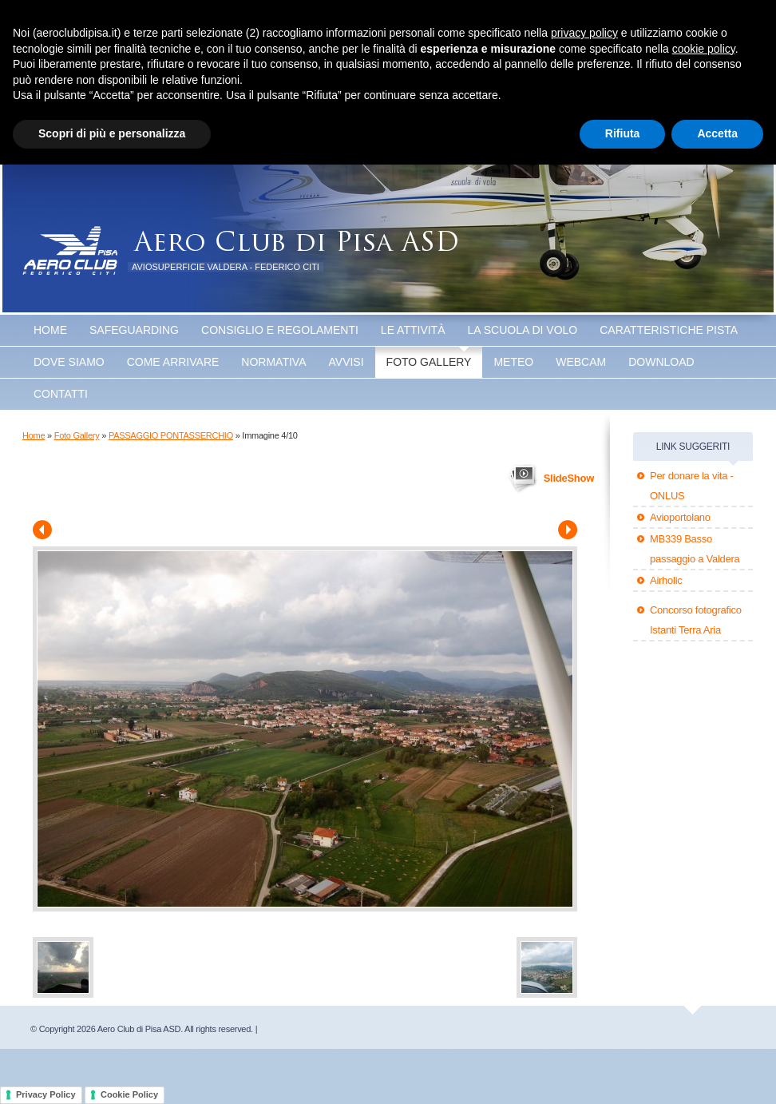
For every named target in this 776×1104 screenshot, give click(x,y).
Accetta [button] (717, 133)
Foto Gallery (429, 361)
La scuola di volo (523, 330)
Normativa (273, 361)
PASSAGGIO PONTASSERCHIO (171, 435)
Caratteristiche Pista (669, 330)
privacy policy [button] (584, 32)
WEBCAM (581, 361)
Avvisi (346, 361)
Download (661, 361)
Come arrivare (173, 361)
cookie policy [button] (703, 48)
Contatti (61, 393)
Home (50, 330)
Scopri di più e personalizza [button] (111, 133)
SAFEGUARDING (134, 330)
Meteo (513, 361)
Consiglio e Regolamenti (279, 330)
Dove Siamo (69, 361)
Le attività (413, 330)
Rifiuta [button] (622, 133)
